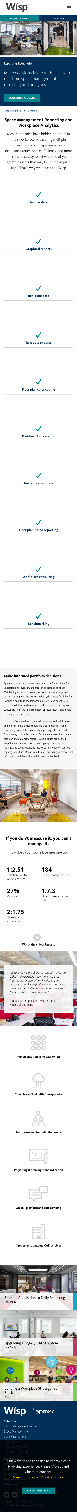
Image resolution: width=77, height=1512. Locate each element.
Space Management (16, 1431)
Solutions (14, 111)
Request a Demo (19, 18)
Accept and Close (38, 1490)
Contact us (58, 18)
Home (6, 111)
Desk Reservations (15, 1436)
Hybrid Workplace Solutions (21, 1426)
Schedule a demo (22, 98)
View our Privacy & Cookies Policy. (38, 1477)
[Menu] (69, 6)
